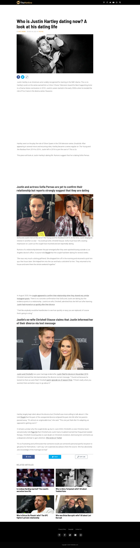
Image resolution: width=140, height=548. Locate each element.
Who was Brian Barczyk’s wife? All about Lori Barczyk (73, 516)
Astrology (58, 2)
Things (49, 2)
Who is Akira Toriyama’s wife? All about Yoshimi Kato (71, 490)
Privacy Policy (62, 529)
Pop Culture (53, 2)
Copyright (70, 529)
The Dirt (46, 2)
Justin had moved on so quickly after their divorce (36, 304)
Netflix (39, 2)
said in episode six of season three (59, 380)
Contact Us (78, 529)
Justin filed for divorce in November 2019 (72, 374)
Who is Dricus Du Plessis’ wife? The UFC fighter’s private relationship (32, 516)
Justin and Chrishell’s (25, 374)
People (36, 2)
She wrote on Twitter (54, 438)
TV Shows (43, 2)
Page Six (34, 432)
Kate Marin (22, 31)
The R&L (41, 31)
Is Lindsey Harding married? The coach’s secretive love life (32, 490)
